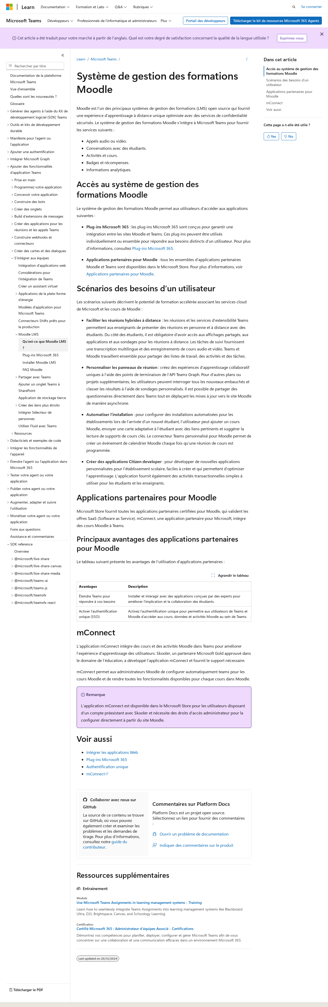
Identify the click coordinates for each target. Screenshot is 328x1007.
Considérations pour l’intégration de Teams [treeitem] (35, 275)
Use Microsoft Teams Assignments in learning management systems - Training (139, 902)
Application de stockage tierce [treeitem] (42, 397)
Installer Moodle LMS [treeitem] (39, 362)
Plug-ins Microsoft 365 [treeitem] (41, 354)
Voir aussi (273, 109)
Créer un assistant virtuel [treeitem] (37, 286)
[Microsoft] (9, 7)
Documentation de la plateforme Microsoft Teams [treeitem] (35, 78)
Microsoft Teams (104, 59)
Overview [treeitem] (21, 551)
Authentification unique (107, 766)
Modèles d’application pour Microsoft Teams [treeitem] (39, 310)
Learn (81, 59)
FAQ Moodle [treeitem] (32, 369)
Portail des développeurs (205, 20)
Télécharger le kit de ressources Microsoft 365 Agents (276, 20)
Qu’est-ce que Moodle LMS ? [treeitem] (44, 344)
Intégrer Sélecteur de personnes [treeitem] (35, 415)
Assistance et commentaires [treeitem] (32, 536)
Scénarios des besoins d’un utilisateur (287, 82)
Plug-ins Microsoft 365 (152, 248)
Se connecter (311, 6)
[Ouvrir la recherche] (294, 7)
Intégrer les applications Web (112, 752)
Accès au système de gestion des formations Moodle (292, 71)
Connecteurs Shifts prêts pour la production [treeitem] (42, 323)
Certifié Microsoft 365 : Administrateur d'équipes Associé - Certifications (135, 928)
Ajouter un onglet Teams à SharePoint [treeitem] (39, 387)
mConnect (95, 773)
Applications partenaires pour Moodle (119, 273)
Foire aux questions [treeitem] (25, 529)
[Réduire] (62, 55)
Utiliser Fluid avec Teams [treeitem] (37, 425)
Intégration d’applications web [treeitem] (42, 265)
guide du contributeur (105, 844)
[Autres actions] (246, 59)
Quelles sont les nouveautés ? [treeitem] (33, 96)
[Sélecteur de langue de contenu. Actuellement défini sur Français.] (17, 998)
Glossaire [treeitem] (17, 103)
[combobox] (35, 66)
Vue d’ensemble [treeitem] (22, 89)
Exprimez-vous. (292, 38)
